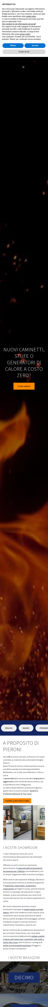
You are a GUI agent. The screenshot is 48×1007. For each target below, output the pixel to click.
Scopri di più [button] (24, 52)
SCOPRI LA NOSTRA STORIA (17, 800)
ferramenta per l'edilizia (13, 871)
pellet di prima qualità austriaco (17, 945)
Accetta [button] (35, 45)
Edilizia (8, 728)
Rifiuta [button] (13, 45)
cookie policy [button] (31, 16)
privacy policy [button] (25, 34)
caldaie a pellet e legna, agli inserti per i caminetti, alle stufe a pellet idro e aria (24, 939)
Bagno (26, 728)
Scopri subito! (24, 386)
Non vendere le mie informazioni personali (18, 24)
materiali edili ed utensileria (30, 868)
